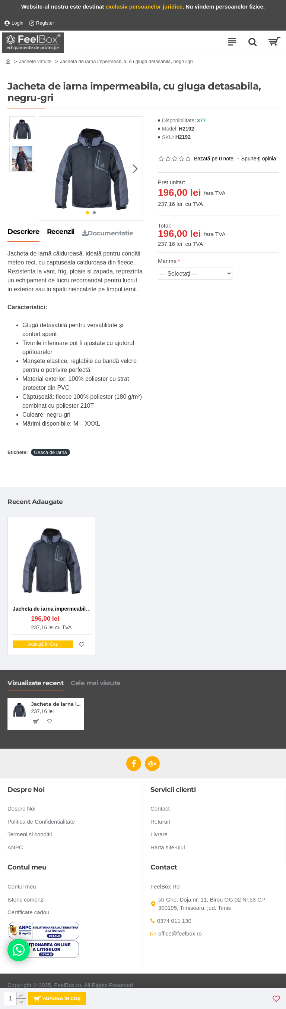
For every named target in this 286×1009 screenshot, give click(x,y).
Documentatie (107, 233)
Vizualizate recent (35, 683)
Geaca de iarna (50, 452)
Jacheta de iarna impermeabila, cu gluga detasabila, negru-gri (56, 704)
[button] (135, 168)
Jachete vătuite (35, 61)
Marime (167, 261)
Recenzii (60, 232)
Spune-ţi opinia (258, 159)
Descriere (23, 232)
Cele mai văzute (96, 683)
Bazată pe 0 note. (214, 159)
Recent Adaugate (35, 501)
